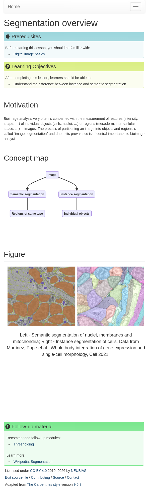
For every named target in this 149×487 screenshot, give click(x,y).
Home (14, 6)
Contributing (40, 477)
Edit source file (16, 477)
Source (58, 477)
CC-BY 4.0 (38, 471)
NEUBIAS (78, 471)
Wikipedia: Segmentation (33, 462)
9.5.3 (78, 484)
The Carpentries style (43, 484)
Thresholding (24, 444)
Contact (73, 477)
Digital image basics (29, 54)
